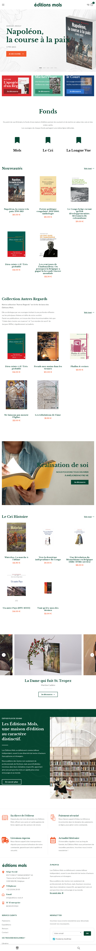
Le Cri (48, 150)
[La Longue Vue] (79, 140)
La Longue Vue (78, 150)
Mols (17, 150)
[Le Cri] (48, 140)
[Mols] (17, 140)
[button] (92, 4)
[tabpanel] (48, 40)
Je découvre (15, 54)
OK (87, 933)
